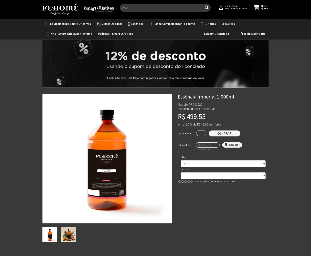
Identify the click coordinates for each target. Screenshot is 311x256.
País (184, 157)
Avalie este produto (224, 181)
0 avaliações (201, 181)
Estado (185, 169)
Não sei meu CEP (204, 149)
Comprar (224, 133)
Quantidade (184, 133)
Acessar (229, 10)
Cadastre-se (240, 10)
